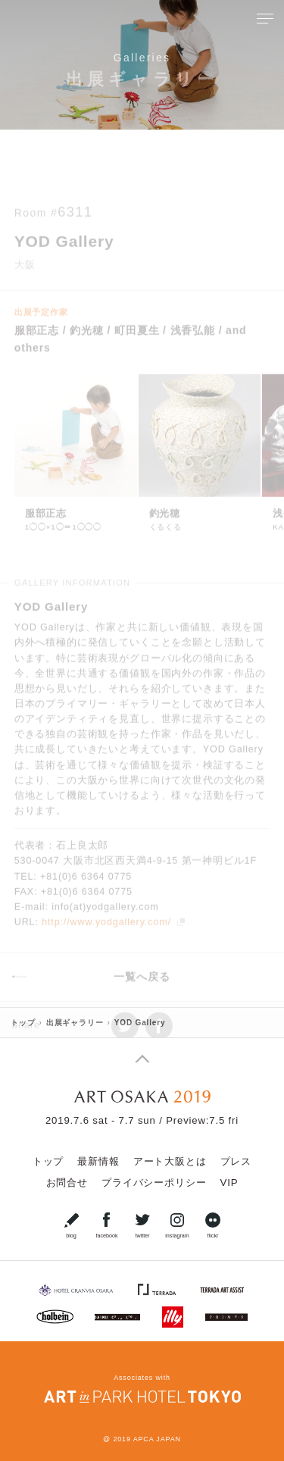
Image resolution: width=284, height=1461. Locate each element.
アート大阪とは (170, 1161)
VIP (229, 1182)
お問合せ (67, 1182)
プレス (236, 1161)
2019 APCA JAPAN (146, 1439)
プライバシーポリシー (153, 1182)
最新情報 (98, 1161)
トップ (48, 1161)
